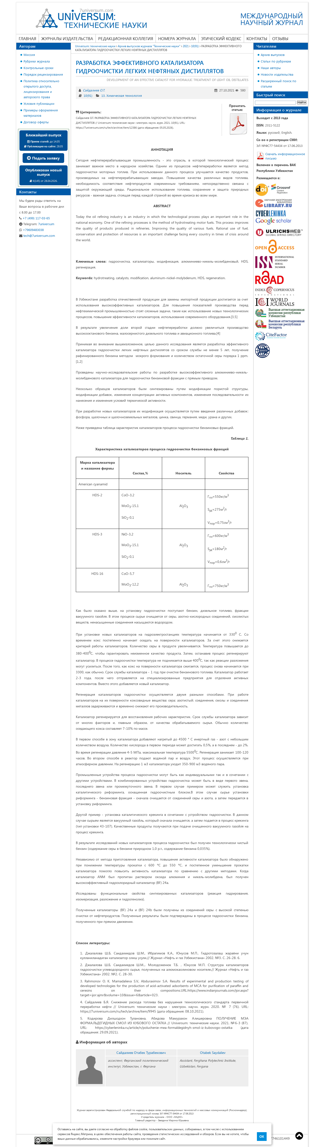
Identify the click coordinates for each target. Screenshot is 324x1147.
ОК (261, 1136)
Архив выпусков (273, 55)
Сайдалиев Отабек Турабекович (141, 1052)
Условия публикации (39, 103)
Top (299, 1136)
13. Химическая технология (121, 95)
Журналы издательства (67, 38)
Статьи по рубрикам (276, 61)
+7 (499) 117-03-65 (34, 218)
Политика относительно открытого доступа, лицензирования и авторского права (41, 89)
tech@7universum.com (37, 235)
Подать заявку (43, 157)
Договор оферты (36, 122)
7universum (36, 224)
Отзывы (280, 38)
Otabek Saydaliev (213, 1052)
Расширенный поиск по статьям (278, 83)
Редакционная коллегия (125, 38)
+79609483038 (31, 230)
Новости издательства (277, 74)
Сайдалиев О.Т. (94, 90)
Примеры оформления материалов (41, 112)
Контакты (256, 38)
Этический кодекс (221, 38)
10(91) (88, 95)
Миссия (29, 55)
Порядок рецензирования (43, 74)
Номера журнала (177, 38)
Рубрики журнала (37, 61)
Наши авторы (271, 68)
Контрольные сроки (38, 68)
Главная (27, 38)
